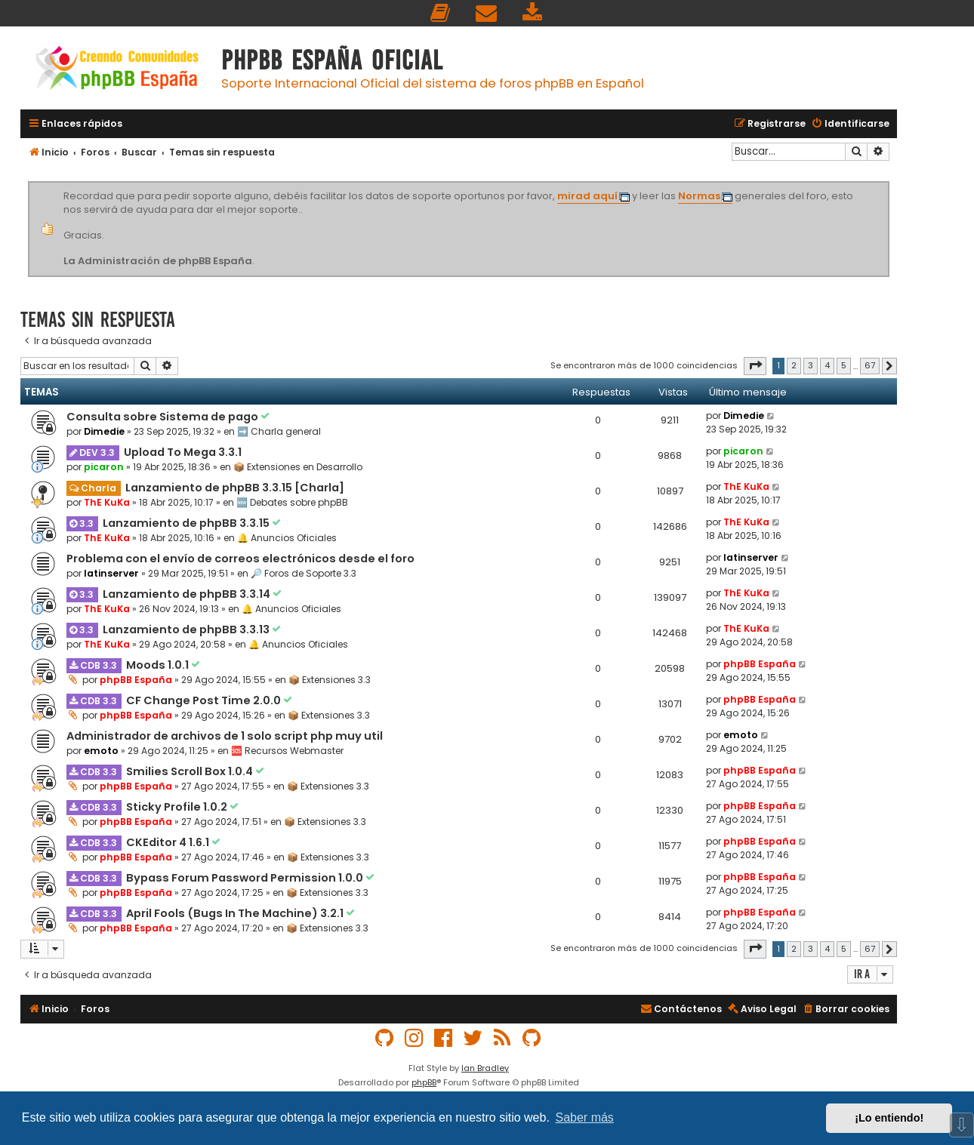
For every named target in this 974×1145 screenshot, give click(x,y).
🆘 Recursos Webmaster (287, 750)
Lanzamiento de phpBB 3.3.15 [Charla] (234, 487)
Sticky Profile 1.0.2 (178, 806)
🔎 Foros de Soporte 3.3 (303, 573)
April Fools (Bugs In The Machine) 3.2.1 (236, 913)
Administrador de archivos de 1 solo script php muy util (224, 735)
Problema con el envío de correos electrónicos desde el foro (240, 558)
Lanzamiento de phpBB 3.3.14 (188, 594)
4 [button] (827, 365)
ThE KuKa (107, 502)
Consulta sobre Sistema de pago (163, 416)
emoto (101, 750)
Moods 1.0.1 (158, 665)
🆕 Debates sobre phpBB (292, 502)
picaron (104, 466)
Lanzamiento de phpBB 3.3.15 (187, 523)
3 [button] (810, 365)
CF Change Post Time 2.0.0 (204, 700)
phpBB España (136, 679)
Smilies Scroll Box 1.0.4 (190, 771)
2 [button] (794, 365)
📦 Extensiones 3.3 (329, 679)
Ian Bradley (485, 1068)
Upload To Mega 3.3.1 (183, 452)
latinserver (111, 573)
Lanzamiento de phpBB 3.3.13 (187, 629)
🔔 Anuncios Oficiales (287, 537)
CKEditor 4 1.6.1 (168, 842)
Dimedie (104, 431)
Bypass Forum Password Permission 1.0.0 (245, 877)
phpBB (423, 1082)
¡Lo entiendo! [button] (889, 1118)
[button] (755, 366)
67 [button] (870, 365)
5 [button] (843, 365)
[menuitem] (441, 13)
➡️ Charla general (279, 431)
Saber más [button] (585, 1117)
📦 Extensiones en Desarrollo (297, 466)
